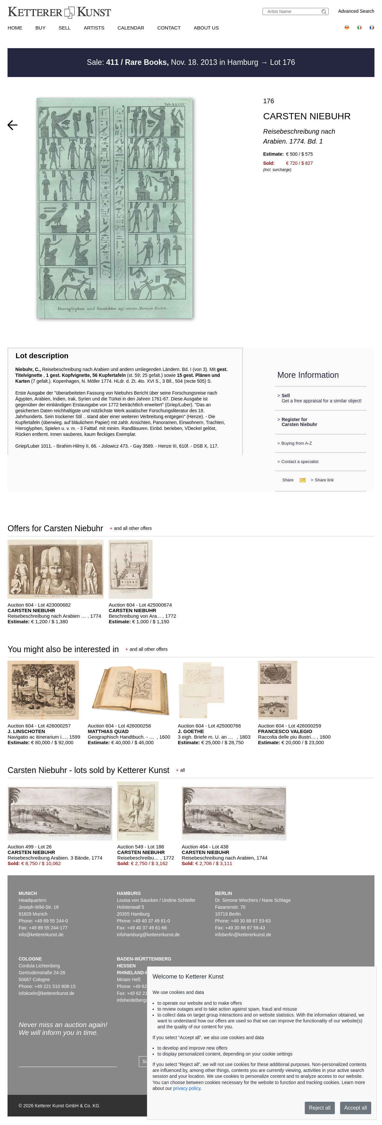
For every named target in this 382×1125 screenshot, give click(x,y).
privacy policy (186, 1088)
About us (206, 27)
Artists (94, 27)
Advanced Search (356, 11)
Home (15, 27)
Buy (40, 27)
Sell (65, 27)
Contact (169, 27)
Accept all (355, 1108)
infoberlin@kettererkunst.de (243, 934)
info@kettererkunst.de (41, 934)
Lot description (42, 356)
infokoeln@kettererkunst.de (47, 993)
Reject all (320, 1108)
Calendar (131, 27)
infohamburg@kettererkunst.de (148, 934)
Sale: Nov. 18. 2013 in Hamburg (173, 62)
